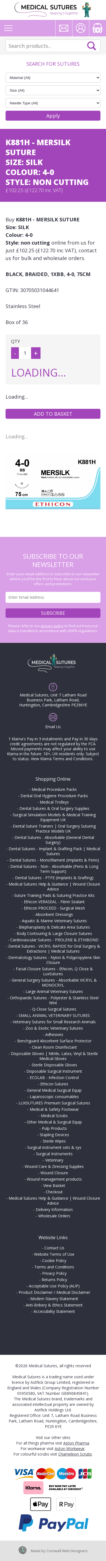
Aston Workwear (70, 1448)
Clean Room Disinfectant (54, 1047)
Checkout (54, 1191)
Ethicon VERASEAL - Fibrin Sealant (54, 901)
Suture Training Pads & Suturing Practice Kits (54, 895)
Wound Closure (54, 1172)
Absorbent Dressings (54, 914)
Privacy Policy (54, 1273)
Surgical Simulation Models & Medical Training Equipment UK (54, 817)
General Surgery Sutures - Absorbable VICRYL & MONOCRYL (54, 982)
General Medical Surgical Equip (54, 1090)
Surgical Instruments (54, 1153)
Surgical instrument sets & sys (54, 1147)
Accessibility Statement (54, 1311)
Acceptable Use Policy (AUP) (54, 1286)
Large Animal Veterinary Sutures (54, 991)
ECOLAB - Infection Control (54, 1077)
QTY (15, 341)
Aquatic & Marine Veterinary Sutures (54, 920)
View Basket (54, 1185)
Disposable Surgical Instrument (54, 1071)
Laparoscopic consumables (54, 1096)
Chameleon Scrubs (75, 1454)
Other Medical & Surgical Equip (54, 1122)
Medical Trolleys (54, 802)
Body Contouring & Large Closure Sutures (54, 933)
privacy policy (52, 625)
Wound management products (54, 1179)
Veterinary (54, 1160)
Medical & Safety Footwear (54, 1109)
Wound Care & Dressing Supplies (54, 1166)
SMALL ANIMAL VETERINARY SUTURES (54, 1015)
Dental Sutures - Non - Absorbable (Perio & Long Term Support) (54, 869)
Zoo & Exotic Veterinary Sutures (54, 1028)
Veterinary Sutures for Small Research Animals (54, 1021)
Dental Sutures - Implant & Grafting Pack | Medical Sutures (54, 851)
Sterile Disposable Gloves (54, 1064)
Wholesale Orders (54, 1215)
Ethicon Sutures (54, 1083)
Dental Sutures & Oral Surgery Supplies (54, 808)
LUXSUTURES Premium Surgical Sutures (54, 1103)
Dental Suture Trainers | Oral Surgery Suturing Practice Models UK (54, 828)
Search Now (91, 46)
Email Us (53, 726)
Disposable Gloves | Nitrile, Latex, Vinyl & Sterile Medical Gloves (54, 1056)
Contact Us (54, 1247)
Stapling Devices (54, 1134)
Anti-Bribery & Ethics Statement (54, 1305)
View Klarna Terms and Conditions (61, 758)
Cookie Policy (54, 1260)
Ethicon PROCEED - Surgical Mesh (54, 908)
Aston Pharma (76, 1443)
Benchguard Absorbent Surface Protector (54, 1040)
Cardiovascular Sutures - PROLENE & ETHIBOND (54, 939)
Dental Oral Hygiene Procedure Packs (54, 795)
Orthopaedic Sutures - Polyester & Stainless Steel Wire (54, 1000)
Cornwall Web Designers (67, 1550)
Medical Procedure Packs (54, 789)
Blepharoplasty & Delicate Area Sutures (54, 927)
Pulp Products (54, 1128)
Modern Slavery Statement (54, 1298)
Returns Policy (54, 1279)
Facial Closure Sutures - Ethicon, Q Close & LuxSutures (54, 971)
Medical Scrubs (54, 1115)
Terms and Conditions (54, 1267)
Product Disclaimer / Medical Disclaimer (54, 1292)
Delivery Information (54, 1209)
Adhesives (54, 1034)
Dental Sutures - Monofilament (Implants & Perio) (54, 860)
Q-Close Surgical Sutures (54, 1009)
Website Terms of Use (54, 1254)
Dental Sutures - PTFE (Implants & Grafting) (54, 877)
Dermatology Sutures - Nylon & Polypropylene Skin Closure (54, 960)
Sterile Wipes (54, 1141)
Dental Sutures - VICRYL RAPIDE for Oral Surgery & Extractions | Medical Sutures (54, 949)
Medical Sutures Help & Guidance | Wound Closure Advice (54, 886)
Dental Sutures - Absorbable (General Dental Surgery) (54, 840)
